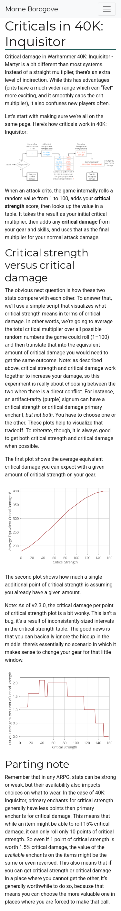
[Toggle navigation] (107, 9)
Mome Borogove (31, 9)
